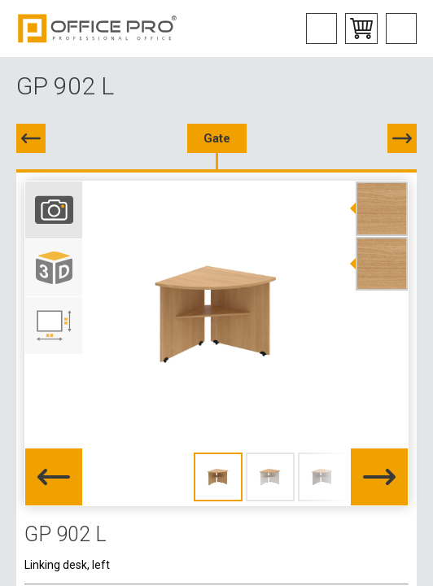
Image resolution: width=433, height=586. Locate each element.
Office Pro (97, 28)
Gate (216, 138)
